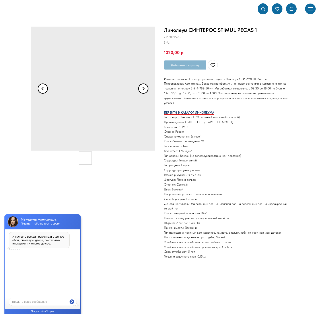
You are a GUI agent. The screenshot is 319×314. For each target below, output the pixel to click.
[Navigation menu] (310, 8)
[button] (263, 9)
